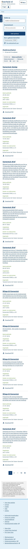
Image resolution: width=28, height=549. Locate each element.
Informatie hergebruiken (11, 515)
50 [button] (17, 61)
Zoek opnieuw (15, 33)
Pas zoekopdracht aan (12, 43)
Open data (8, 528)
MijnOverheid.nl (9, 537)
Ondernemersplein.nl (11, 541)
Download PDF (9, 112)
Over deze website (10, 502)
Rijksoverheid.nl (9, 539)
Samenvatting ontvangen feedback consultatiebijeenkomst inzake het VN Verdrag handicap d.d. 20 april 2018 (13, 363)
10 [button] (10, 61)
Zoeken (7, 511)
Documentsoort (8, 25)
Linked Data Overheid (11, 530)
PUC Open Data (9, 532)
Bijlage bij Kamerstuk (11, 291)
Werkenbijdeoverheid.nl (11, 543)
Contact (7, 504)
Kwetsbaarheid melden (11, 523)
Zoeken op (7, 17)
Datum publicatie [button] (17, 57)
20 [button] (14, 61)
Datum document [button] (9, 59)
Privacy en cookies (10, 517)
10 (21, 473)
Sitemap (7, 521)
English (7, 507)
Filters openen (1, 18)
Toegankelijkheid (9, 519)
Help (6, 509)
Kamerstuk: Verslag (10, 67)
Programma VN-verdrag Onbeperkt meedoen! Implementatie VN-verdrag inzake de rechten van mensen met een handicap (15, 398)
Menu (24, 2)
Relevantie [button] (20, 59)
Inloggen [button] (4, 7)
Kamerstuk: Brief (9, 118)
